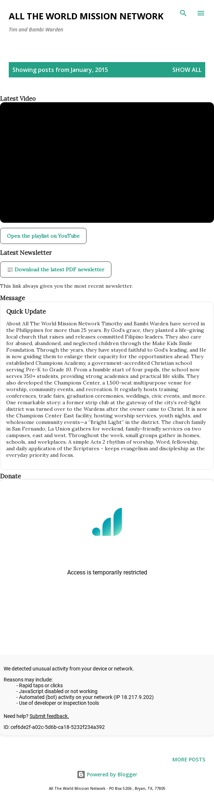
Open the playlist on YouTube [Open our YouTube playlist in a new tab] (43, 236)
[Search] (183, 13)
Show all (187, 70)
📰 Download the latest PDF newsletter (55, 269)
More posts (188, 759)
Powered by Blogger (107, 774)
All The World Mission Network (86, 16)
